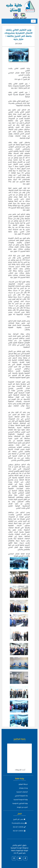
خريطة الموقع (23, 784)
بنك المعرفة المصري (21, 795)
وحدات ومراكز (23, 788)
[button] (25, 858)
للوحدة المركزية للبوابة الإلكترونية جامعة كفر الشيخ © (19, 850)
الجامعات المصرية (22, 791)
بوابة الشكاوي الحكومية (20, 803)
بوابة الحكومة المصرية (21, 799)
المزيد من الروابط (22, 807)
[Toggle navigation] (33, 21)
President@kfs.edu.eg (19, 823)
